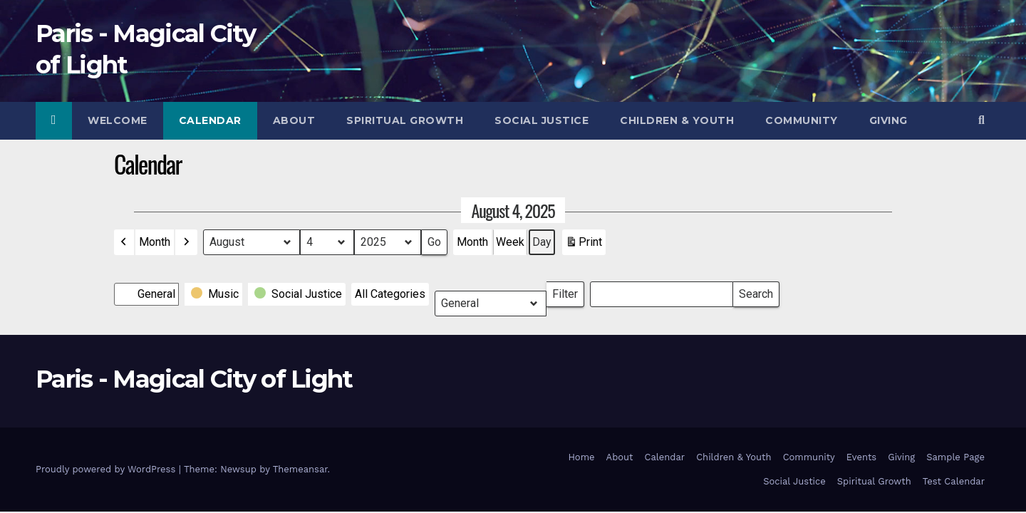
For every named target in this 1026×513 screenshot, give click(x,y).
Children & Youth (677, 120)
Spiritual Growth (404, 120)
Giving (888, 120)
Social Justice (541, 120)
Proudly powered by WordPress (107, 469)
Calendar (210, 120)
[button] (981, 120)
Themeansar (300, 469)
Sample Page (955, 457)
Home (581, 457)
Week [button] (510, 242)
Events (861, 457)
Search (755, 291)
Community (801, 120)
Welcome (117, 120)
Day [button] (541, 242)
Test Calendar (954, 481)
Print (583, 245)
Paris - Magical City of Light (194, 379)
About (294, 120)
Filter (568, 291)
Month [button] (154, 242)
